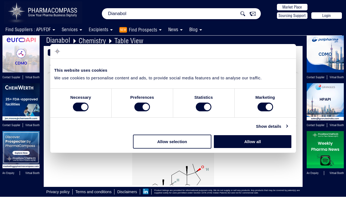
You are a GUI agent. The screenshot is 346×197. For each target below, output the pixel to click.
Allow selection (172, 141)
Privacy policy (58, 192)
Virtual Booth (32, 77)
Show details (268, 126)
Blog (193, 29)
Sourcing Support (292, 15)
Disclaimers (127, 192)
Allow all (252, 141)
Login (326, 15)
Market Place (292, 7)
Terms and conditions (93, 192)
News (173, 29)
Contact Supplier (11, 77)
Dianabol (58, 40)
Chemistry (92, 40)
